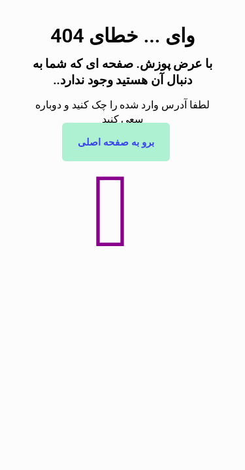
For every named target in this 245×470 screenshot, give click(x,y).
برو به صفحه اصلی (116, 142)
